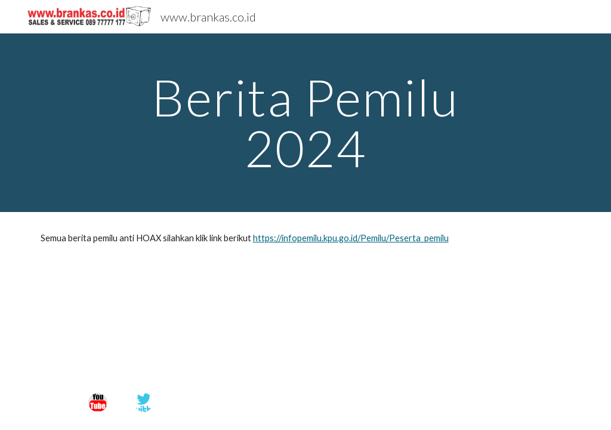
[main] (305, 123)
